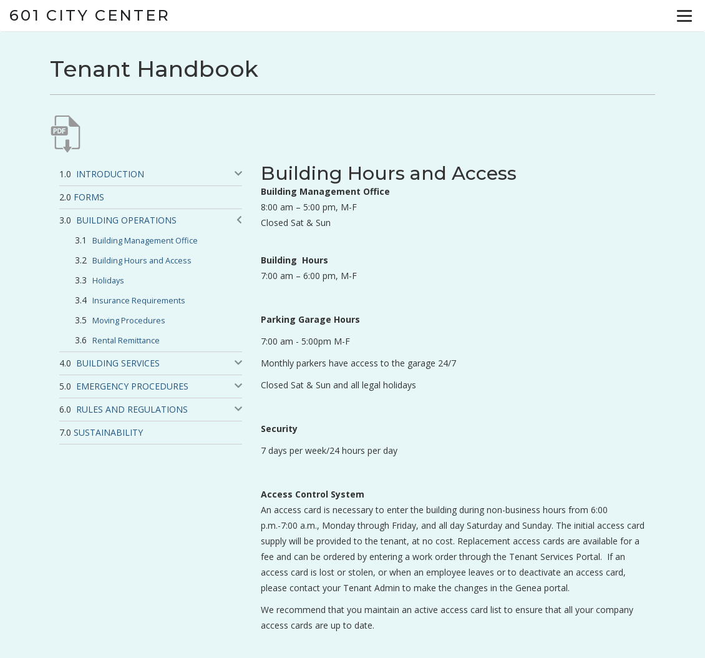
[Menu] (684, 15)
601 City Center (89, 15)
